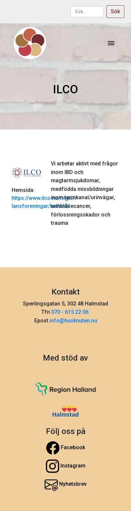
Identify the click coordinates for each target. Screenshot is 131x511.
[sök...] (87, 11)
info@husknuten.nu (73, 320)
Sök (115, 11)
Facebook (65, 448)
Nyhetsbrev (66, 484)
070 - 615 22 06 (70, 312)
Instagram (65, 466)
